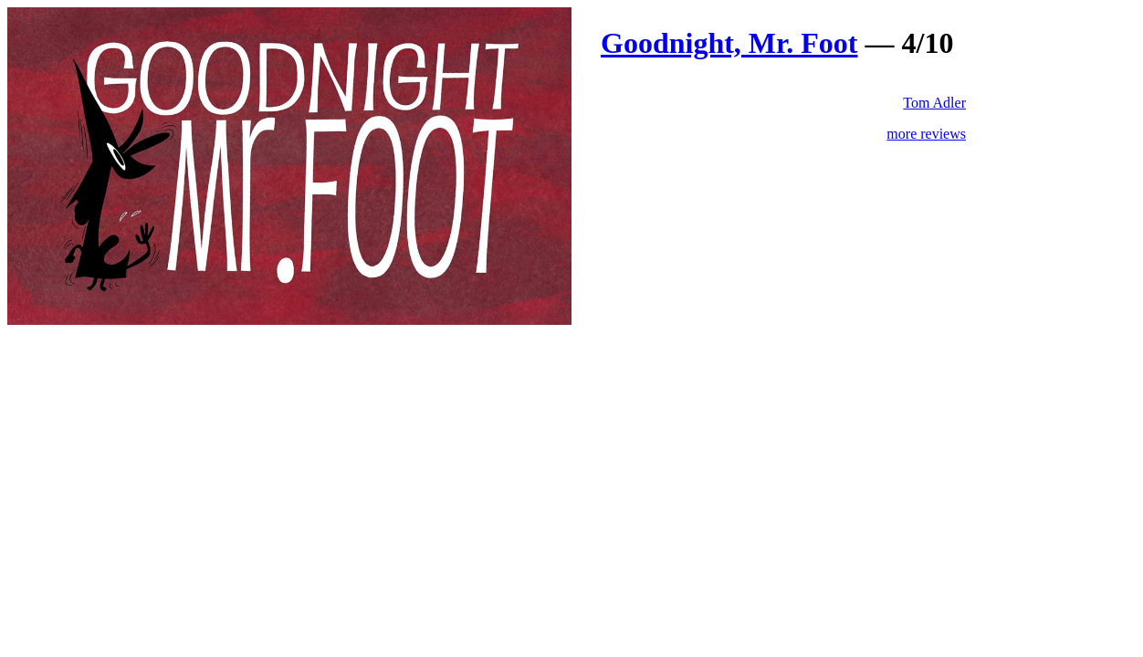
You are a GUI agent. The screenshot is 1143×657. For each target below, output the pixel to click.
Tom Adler (934, 102)
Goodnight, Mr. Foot (729, 42)
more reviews (926, 133)
